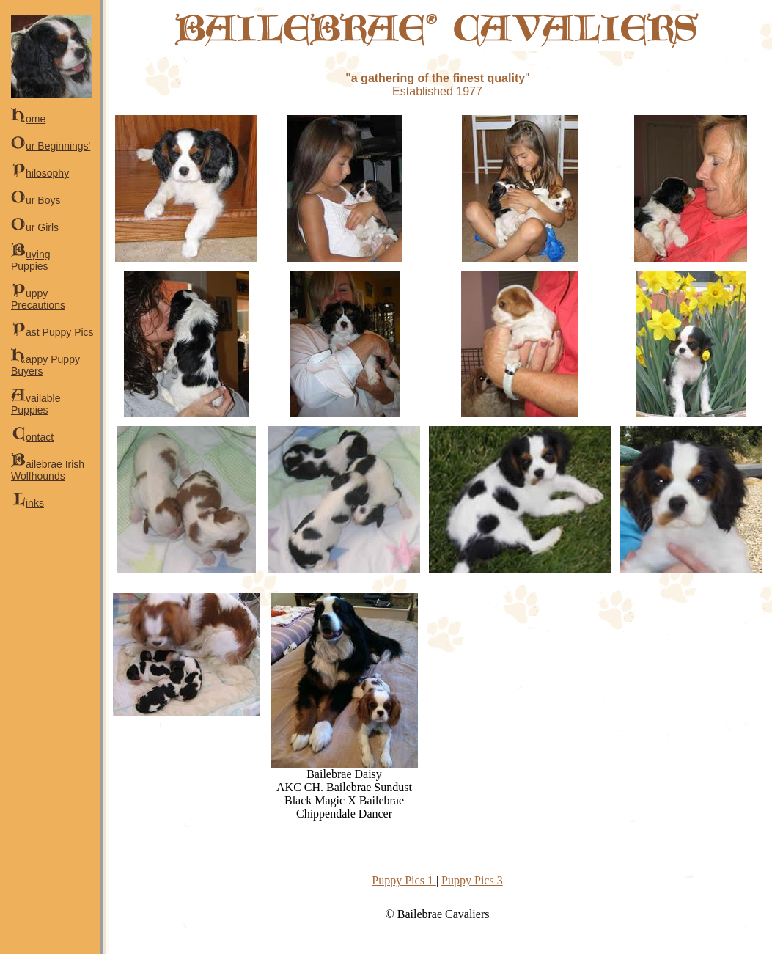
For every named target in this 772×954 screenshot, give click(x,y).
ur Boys (35, 200)
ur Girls (35, 227)
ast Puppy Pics (52, 332)
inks (27, 503)
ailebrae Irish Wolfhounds (47, 470)
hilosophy (40, 173)
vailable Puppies (35, 404)
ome (28, 119)
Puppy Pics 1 (404, 880)
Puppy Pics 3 (472, 880)
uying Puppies (30, 260)
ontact (32, 437)
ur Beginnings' (50, 146)
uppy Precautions (38, 299)
